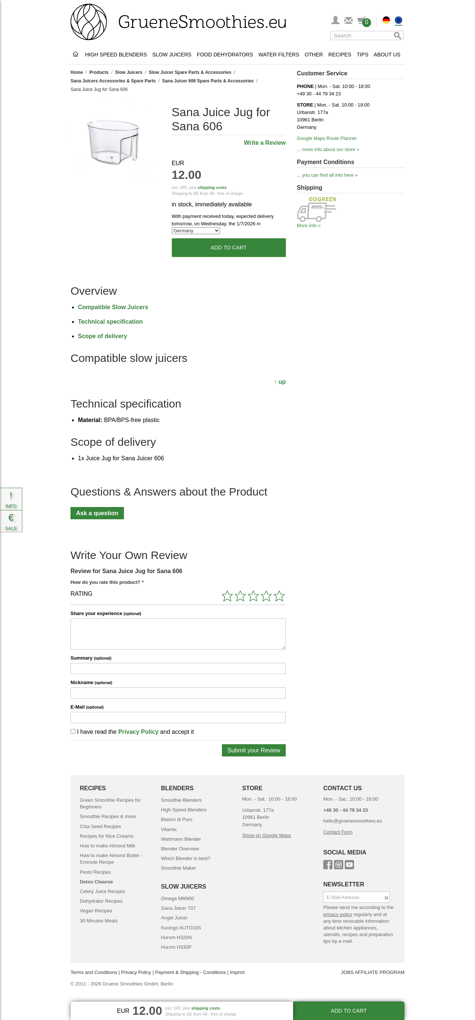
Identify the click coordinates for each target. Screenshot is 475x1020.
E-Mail (87, 707)
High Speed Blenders (116, 55)
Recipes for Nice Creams (107, 836)
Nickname (91, 682)
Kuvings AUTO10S (181, 928)
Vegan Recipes (96, 910)
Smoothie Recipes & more (108, 816)
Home (77, 72)
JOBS (347, 972)
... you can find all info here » (327, 175)
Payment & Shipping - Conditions (190, 972)
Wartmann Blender (181, 839)
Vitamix (169, 829)
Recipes (339, 55)
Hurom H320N (176, 937)
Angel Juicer (174, 918)
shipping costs (212, 187)
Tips (362, 55)
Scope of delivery (102, 336)
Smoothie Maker (178, 868)
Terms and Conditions (94, 972)
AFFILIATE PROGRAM (379, 972)
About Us (387, 55)
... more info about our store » (328, 149)
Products (99, 72)
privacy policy (337, 914)
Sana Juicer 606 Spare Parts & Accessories (207, 81)
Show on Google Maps (266, 835)
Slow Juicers (171, 55)
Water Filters (278, 55)
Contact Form (338, 832)
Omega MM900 (177, 898)
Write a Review (265, 143)
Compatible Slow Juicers (113, 307)
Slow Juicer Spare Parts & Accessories (190, 72)
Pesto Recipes (95, 872)
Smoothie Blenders (181, 800)
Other (314, 55)
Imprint (237, 972)
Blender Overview (180, 848)
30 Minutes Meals (99, 920)
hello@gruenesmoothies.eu (352, 821)
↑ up (280, 382)
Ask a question (97, 513)
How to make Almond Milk (107, 846)
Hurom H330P (176, 947)
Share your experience (106, 613)
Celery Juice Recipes (102, 891)
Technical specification (110, 321)
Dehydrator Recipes (101, 901)
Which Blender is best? (185, 858)
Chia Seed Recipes (100, 826)
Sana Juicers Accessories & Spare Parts (113, 81)
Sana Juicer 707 (178, 908)
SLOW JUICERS (183, 886)
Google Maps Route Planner (327, 138)
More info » (309, 225)
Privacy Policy (138, 732)
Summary (91, 658)
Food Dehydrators (225, 55)
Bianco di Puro (177, 819)
